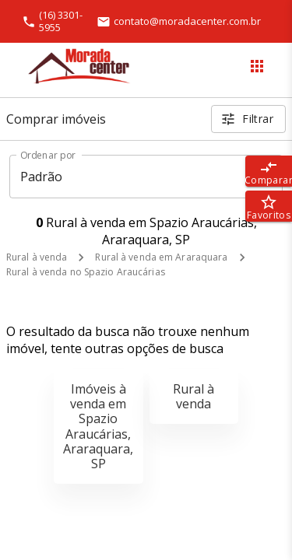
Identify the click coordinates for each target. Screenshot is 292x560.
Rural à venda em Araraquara (161, 257)
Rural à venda (36, 257)
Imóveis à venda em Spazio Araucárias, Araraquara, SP (98, 426)
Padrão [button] (41, 176)
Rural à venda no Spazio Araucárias (85, 271)
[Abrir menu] (257, 66)
